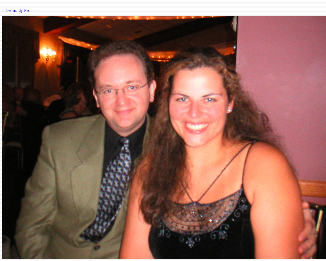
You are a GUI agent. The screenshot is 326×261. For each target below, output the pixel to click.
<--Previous (9, 10)
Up (21, 10)
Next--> (29, 10)
